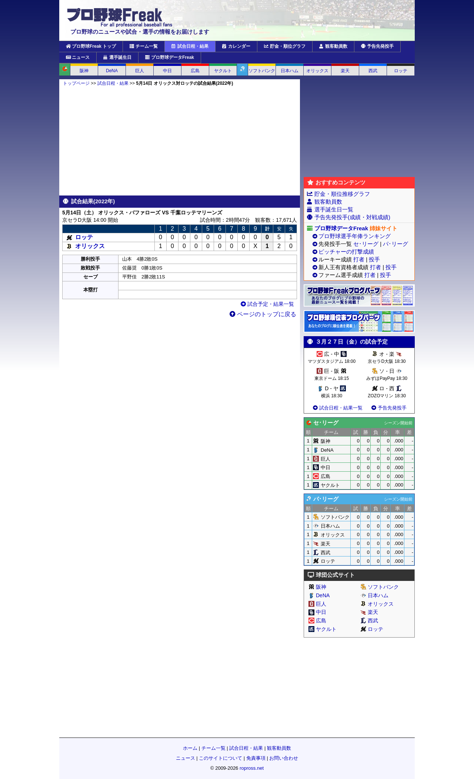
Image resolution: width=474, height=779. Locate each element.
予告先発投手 (377, 46)
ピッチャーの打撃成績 (346, 251)
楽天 (345, 70)
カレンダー (236, 46)
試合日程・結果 (189, 46)
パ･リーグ (395, 244)
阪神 (84, 70)
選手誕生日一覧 (333, 209)
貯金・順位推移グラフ (342, 194)
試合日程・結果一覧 (337, 408)
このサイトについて (220, 758)
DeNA (112, 70)
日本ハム (289, 70)
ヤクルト (223, 70)
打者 (358, 259)
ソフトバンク (261, 70)
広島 (195, 70)
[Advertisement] (179, 141)
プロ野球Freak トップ (91, 46)
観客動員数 (333, 46)
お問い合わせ (283, 758)
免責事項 (256, 758)
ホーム (190, 748)
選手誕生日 (117, 57)
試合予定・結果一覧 (267, 304)
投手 (374, 259)
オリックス (317, 70)
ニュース (78, 57)
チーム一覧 (144, 46)
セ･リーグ (365, 244)
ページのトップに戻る (263, 314)
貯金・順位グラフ (285, 46)
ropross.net (252, 768)
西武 (372, 70)
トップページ (76, 83)
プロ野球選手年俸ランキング (354, 236)
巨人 (139, 70)
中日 (167, 70)
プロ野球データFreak (169, 57)
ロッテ (400, 70)
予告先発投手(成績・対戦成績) (352, 217)
